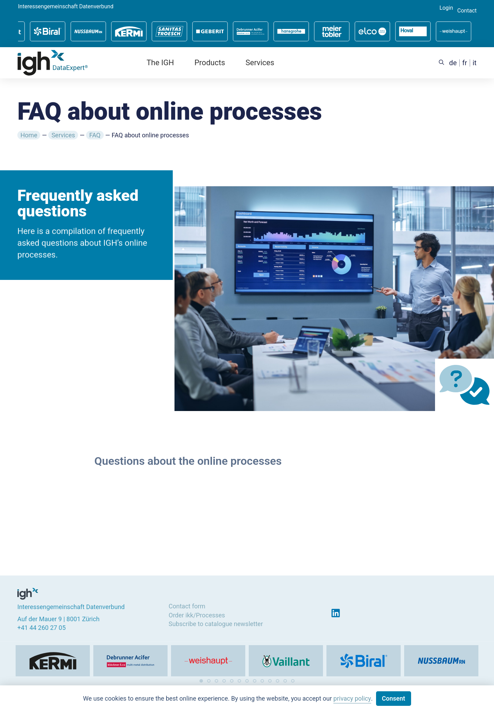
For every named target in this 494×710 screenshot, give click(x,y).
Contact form (187, 604)
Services (260, 62)
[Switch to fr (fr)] (464, 63)
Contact (467, 11)
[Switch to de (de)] (453, 63)
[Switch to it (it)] (474, 63)
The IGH (160, 62)
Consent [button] (393, 698)
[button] (201, 681)
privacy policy (352, 698)
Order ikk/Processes (197, 613)
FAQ (94, 135)
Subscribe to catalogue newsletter (216, 621)
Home (28, 135)
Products (209, 62)
